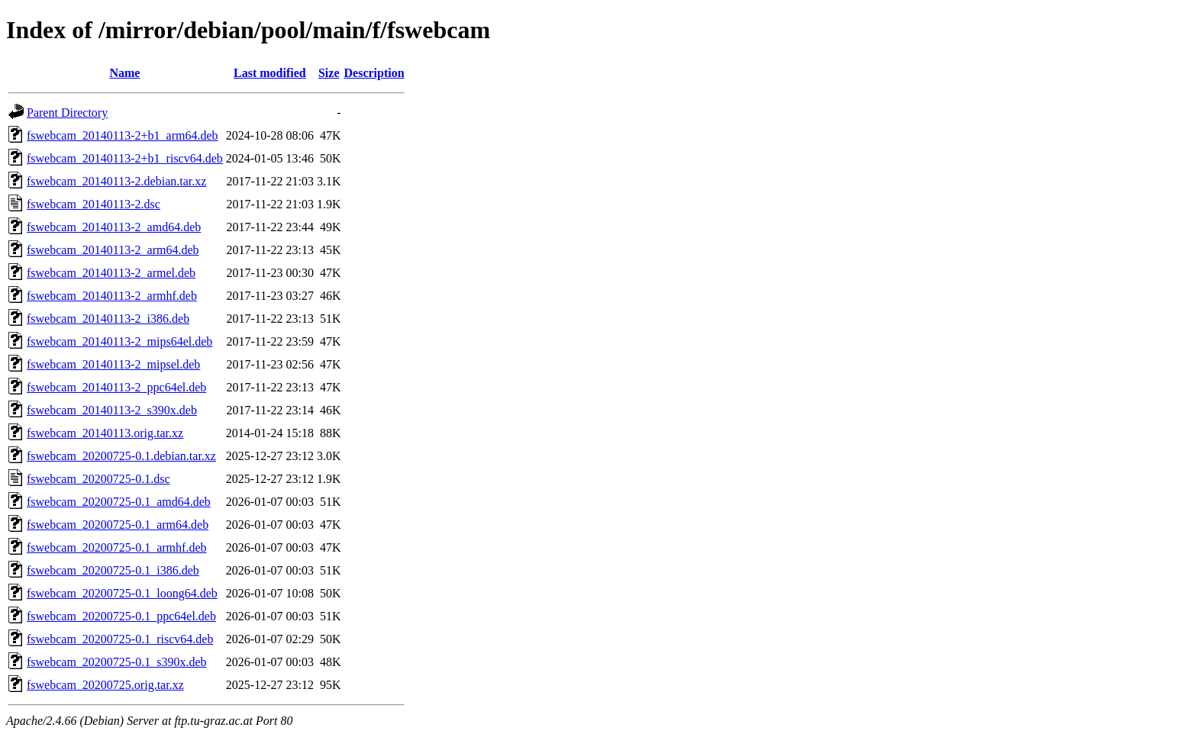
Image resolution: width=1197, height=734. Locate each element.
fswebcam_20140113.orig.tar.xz (105, 433)
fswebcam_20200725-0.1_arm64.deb (117, 524)
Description (374, 72)
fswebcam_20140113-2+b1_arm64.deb (122, 135)
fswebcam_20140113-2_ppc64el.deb (116, 387)
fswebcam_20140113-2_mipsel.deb (113, 364)
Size (329, 72)
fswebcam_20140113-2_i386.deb (108, 318)
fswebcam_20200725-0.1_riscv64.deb (120, 639)
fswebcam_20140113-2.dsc (93, 204)
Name (124, 72)
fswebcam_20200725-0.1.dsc (98, 478)
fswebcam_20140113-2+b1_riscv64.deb (125, 158)
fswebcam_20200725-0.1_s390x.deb (117, 661)
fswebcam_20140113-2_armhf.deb (112, 295)
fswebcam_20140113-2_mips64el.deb (119, 341)
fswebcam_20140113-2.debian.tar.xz (116, 181)
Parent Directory (67, 112)
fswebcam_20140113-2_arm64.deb (113, 249)
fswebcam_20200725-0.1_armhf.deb (117, 547)
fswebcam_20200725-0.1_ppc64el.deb (121, 616)
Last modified (270, 72)
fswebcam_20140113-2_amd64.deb (114, 227)
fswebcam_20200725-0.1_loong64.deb (122, 593)
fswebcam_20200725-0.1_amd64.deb (119, 501)
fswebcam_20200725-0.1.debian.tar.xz (121, 455)
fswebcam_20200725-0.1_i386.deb (113, 570)
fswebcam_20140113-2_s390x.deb (112, 410)
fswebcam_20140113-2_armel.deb (111, 272)
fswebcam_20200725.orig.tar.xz (105, 684)
